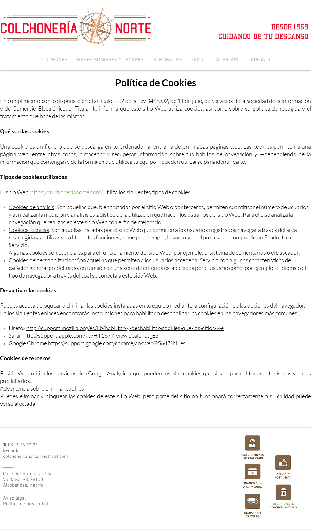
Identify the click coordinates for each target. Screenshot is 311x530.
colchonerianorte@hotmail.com (35, 456)
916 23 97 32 (24, 445)
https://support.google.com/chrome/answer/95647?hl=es (117, 343)
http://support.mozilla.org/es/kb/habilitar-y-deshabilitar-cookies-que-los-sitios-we (125, 327)
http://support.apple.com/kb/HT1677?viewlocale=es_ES (90, 335)
